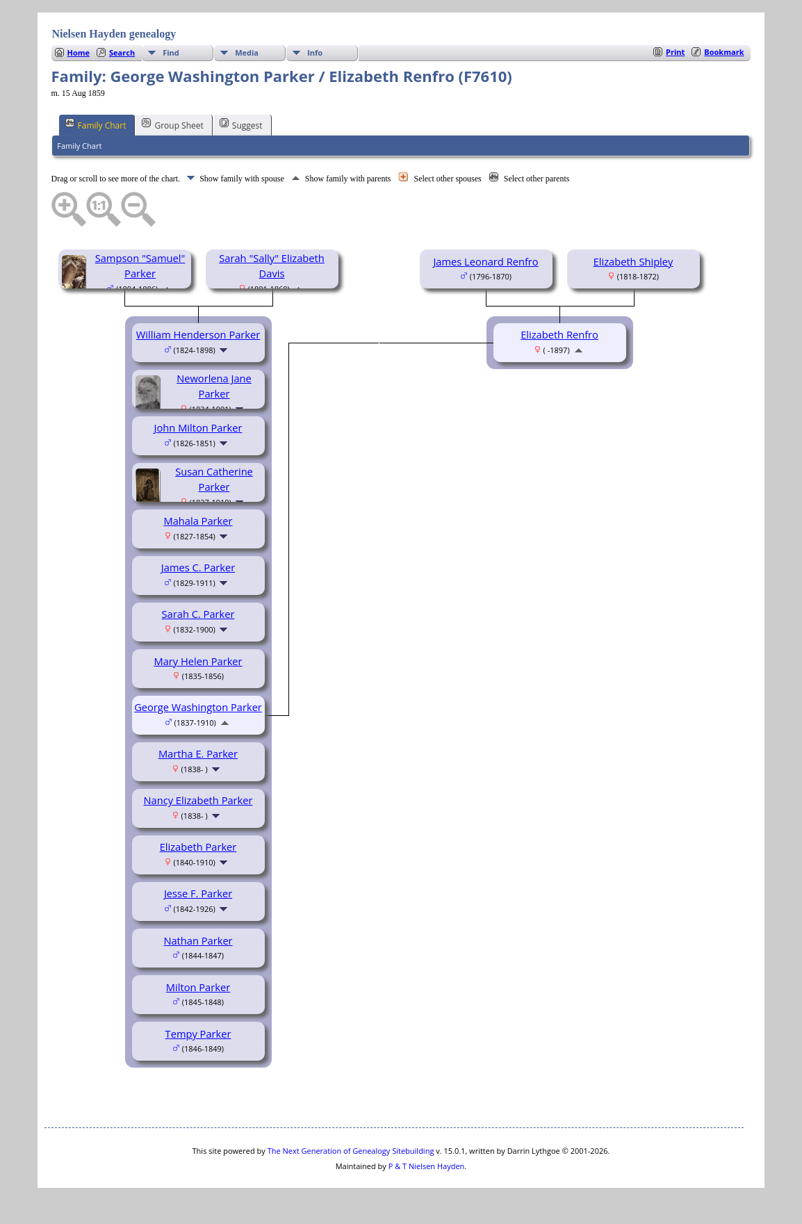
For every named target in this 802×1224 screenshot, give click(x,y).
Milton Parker (198, 987)
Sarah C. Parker (198, 614)
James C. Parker (198, 567)
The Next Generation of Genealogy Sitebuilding (351, 1150)
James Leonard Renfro (485, 261)
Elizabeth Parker (198, 847)
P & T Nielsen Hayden (426, 1166)
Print (675, 52)
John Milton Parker (198, 427)
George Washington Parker (198, 707)
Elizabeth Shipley (633, 261)
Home (78, 52)
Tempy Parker (198, 1034)
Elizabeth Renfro (559, 334)
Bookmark (724, 52)
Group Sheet (172, 124)
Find (171, 52)
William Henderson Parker (198, 334)
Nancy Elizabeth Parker (198, 800)
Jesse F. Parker (198, 893)
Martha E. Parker (198, 753)
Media (247, 52)
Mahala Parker (198, 521)
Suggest (241, 124)
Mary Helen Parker (198, 661)
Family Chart (95, 124)
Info (314, 52)
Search (122, 52)
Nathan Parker (197, 940)
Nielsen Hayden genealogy (114, 34)
